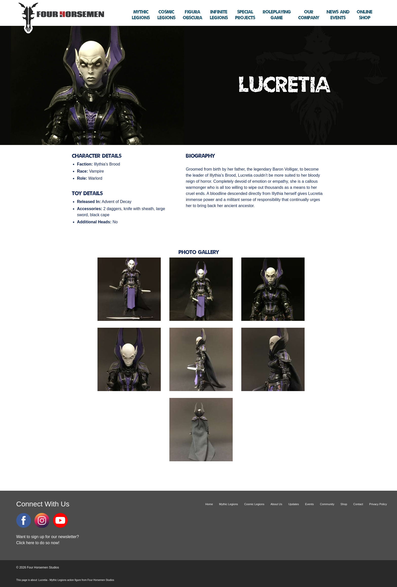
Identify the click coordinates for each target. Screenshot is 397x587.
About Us (276, 504)
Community (327, 504)
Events (338, 15)
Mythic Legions (228, 504)
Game (277, 15)
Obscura (192, 15)
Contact (358, 504)
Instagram (41, 520)
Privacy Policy (378, 504)
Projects (245, 15)
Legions (141, 15)
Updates (293, 504)
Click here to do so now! (37, 543)
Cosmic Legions (254, 504)
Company (308, 15)
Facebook (23, 520)
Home (209, 504)
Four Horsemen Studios (60, 17)
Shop (364, 15)
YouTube (60, 520)
